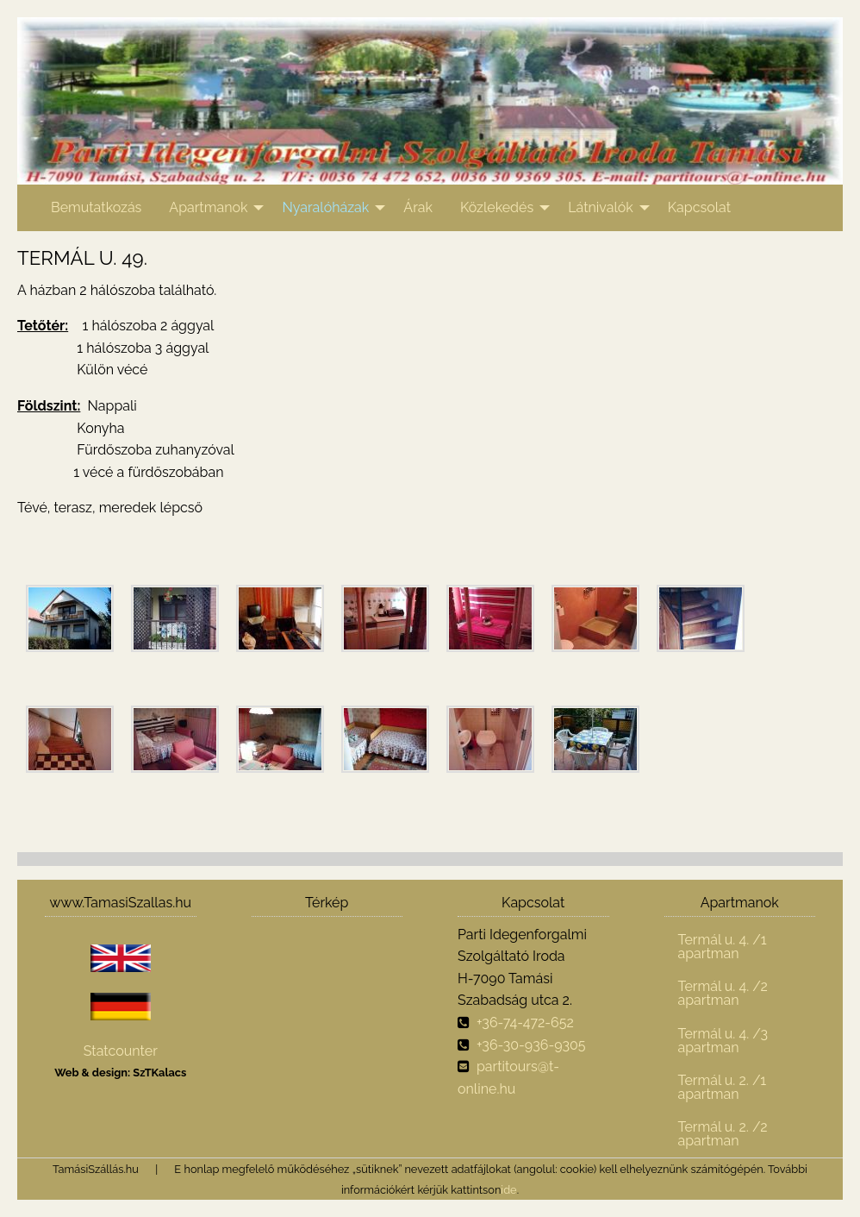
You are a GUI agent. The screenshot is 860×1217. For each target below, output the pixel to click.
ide (508, 1189)
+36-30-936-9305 (531, 1045)
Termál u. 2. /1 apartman (722, 1087)
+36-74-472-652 (525, 1022)
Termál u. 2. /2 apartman (723, 1134)
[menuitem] (96, 207)
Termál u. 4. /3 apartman (723, 1041)
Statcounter (121, 1051)
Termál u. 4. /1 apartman (722, 947)
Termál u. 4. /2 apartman (723, 993)
